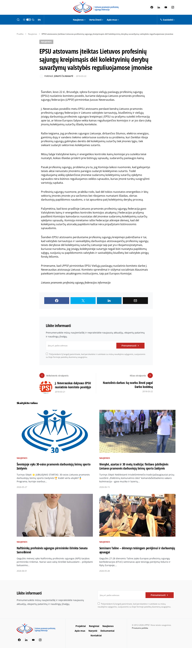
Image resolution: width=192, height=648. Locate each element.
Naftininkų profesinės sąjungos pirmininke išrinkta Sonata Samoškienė (52, 550)
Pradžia (20, 34)
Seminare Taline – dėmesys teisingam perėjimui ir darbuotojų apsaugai (137, 550)
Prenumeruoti (129, 345)
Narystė (92, 630)
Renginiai (94, 626)
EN (39, 19)
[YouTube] (165, 7)
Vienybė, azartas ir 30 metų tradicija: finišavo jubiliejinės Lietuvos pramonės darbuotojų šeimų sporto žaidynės (133, 466)
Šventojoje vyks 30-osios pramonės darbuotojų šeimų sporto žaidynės (54, 466)
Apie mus (80, 630)
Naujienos (32, 34)
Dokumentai (107, 630)
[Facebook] (151, 7)
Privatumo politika (140, 628)
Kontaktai (96, 635)
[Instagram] (172, 7)
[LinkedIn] (158, 7)
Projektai (81, 626)
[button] (18, 19)
